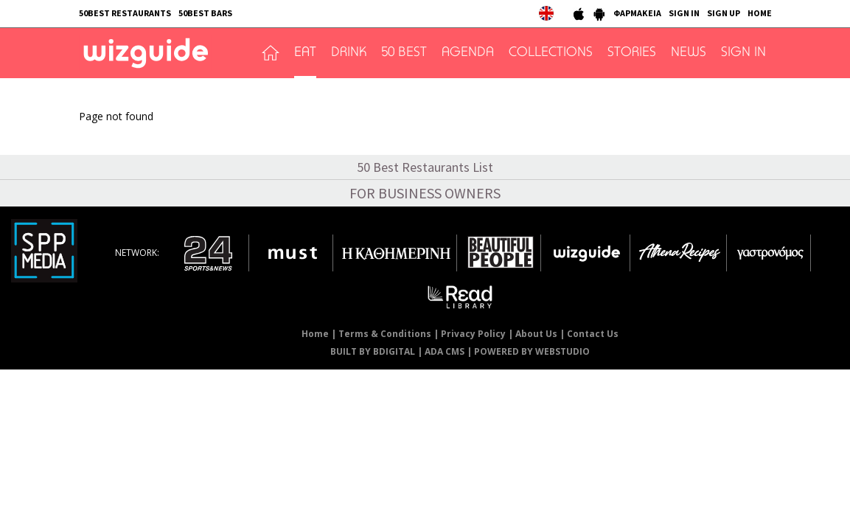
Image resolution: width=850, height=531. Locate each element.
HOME (760, 12)
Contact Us (593, 333)
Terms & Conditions (384, 333)
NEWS (688, 53)
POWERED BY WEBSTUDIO (532, 351)
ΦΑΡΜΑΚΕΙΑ (637, 12)
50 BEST (404, 53)
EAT (305, 53)
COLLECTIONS (551, 53)
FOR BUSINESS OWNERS (425, 193)
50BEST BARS (205, 12)
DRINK (348, 53)
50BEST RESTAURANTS (125, 12)
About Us (536, 333)
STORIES (631, 53)
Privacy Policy (473, 333)
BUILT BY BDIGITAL (372, 351)
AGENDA (468, 53)
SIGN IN (684, 12)
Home (315, 333)
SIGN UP (723, 12)
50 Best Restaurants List (425, 167)
